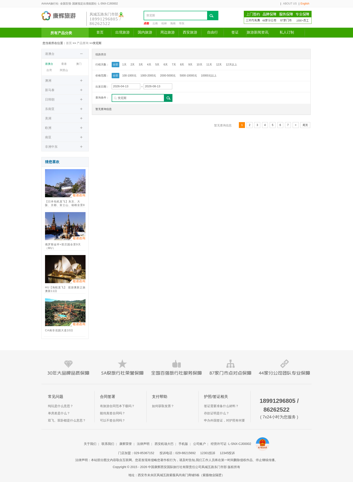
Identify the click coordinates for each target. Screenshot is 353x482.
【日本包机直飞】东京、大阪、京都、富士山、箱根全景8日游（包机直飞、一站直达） (65, 204)
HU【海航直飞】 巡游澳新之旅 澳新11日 (65, 289)
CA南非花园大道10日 (59, 330)
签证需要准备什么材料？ (221, 406)
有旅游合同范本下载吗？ (117, 406)
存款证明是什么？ (216, 413)
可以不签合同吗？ (112, 420)
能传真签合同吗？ (112, 413)
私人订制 (287, 32)
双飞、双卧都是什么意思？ (67, 420)
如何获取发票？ (163, 406)
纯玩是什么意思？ (60, 406)
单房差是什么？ (59, 413)
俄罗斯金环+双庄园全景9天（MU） (63, 246)
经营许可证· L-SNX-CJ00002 (231, 444)
